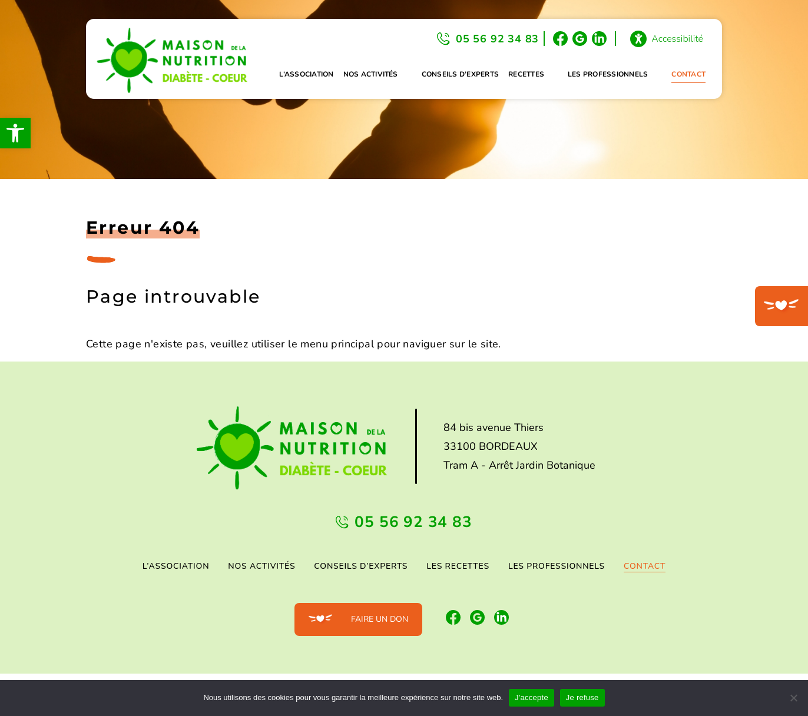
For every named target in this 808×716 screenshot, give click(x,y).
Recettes (526, 74)
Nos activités (370, 74)
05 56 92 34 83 (497, 39)
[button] (15, 133)
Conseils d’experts (460, 74)
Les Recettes (457, 566)
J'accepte (531, 697)
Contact (688, 74)
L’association (306, 74)
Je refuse (582, 697)
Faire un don (379, 619)
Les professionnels (608, 74)
